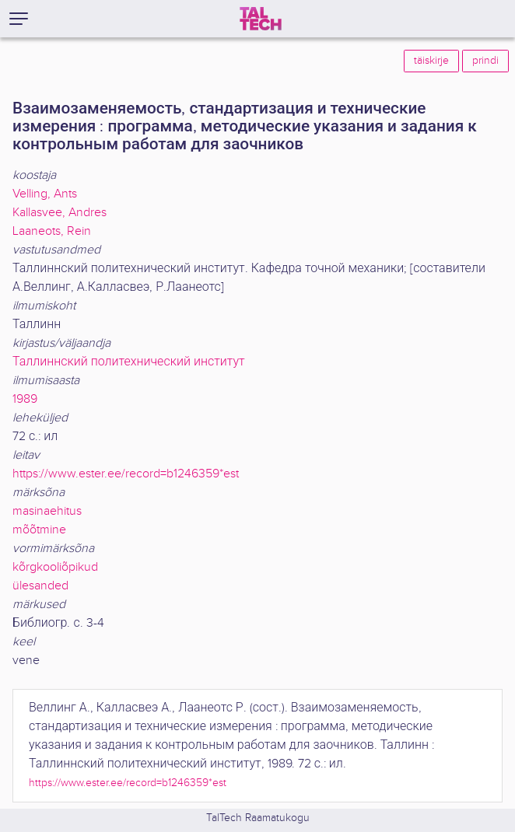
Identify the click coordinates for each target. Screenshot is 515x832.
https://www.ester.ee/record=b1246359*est (125, 474)
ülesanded (40, 586)
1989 (24, 399)
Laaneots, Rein (51, 231)
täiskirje (431, 60)
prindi (485, 60)
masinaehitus (47, 511)
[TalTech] (260, 18)
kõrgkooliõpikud (55, 567)
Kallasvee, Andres (59, 212)
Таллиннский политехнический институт (128, 362)
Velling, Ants (44, 194)
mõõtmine (39, 530)
